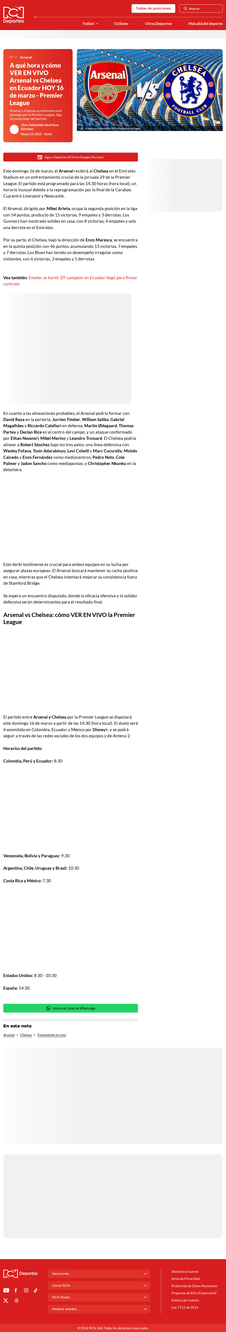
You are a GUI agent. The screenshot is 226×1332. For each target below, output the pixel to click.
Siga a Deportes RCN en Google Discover (71, 157)
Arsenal (9, 1035)
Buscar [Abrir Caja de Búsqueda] (192, 8)
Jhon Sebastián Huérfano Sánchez (40, 127)
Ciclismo (121, 23)
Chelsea (26, 1035)
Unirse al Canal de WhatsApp (70, 1008)
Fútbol (88, 23)
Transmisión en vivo (51, 1035)
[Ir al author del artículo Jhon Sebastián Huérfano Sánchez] (14, 129)
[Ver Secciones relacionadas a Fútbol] (97, 23)
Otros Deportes (158, 23)
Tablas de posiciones (153, 8)
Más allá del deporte (205, 23)
